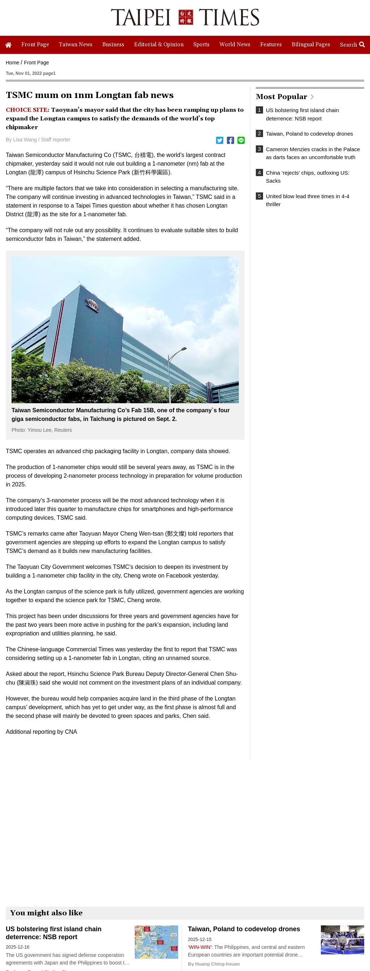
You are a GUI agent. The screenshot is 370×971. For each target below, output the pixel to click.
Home (12, 62)
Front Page (36, 62)
